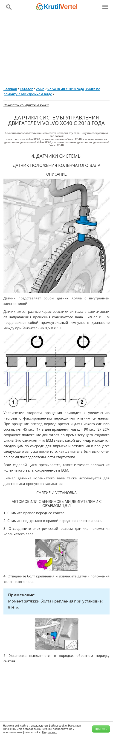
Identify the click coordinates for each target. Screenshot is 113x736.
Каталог (26, 89)
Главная (10, 89)
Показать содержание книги (26, 105)
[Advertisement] (56, 48)
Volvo (40, 89)
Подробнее (49, 732)
